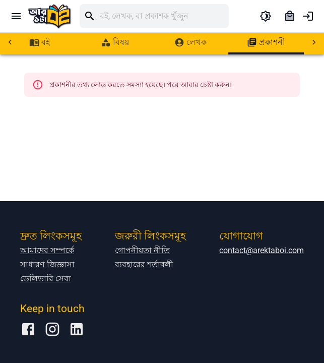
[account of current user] (308, 16)
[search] (164, 16)
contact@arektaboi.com (261, 291)
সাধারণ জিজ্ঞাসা (47, 305)
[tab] (39, 42)
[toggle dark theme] (265, 16)
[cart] (290, 16)
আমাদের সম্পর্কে (47, 291)
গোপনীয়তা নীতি (142, 291)
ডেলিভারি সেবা (45, 319)
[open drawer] (16, 16)
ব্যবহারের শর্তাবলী (144, 305)
